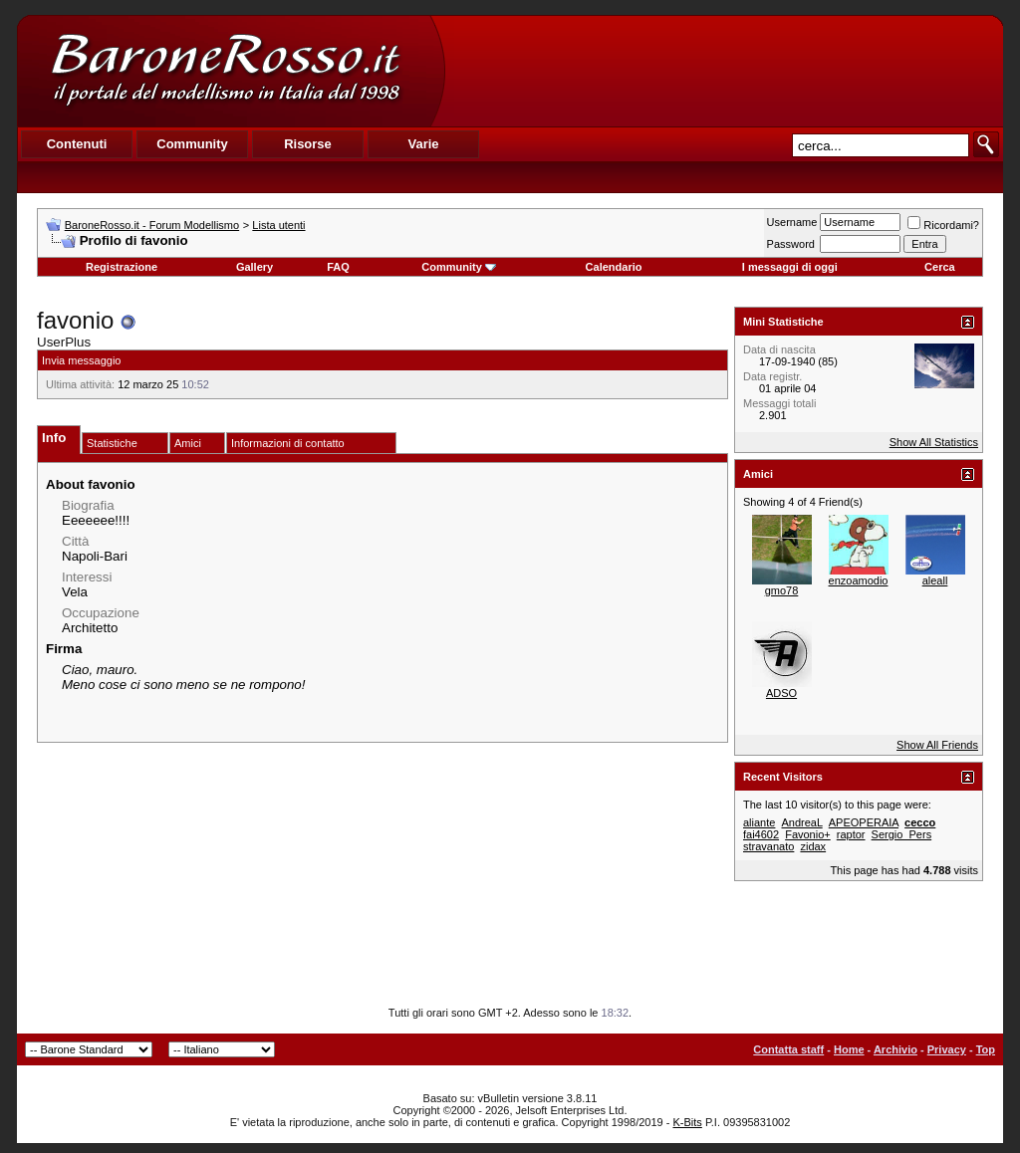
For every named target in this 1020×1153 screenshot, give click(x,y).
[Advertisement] (723, 71)
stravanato (768, 846)
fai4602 (761, 834)
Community (458, 267)
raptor (851, 834)
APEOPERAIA (863, 822)
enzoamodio (859, 580)
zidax (813, 846)
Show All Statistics (934, 442)
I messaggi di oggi (790, 267)
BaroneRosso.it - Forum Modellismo (152, 225)
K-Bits (686, 1122)
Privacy (946, 1049)
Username (792, 222)
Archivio (895, 1049)
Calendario (614, 267)
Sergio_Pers (902, 834)
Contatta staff (788, 1049)
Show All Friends (937, 745)
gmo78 (782, 590)
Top (985, 1049)
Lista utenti (278, 225)
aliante (759, 822)
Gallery (254, 267)
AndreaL (801, 822)
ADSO (781, 693)
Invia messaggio (82, 360)
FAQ (338, 267)
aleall (935, 580)
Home (849, 1049)
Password (791, 244)
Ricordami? (943, 225)
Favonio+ (808, 834)
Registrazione (121, 267)
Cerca (939, 267)
